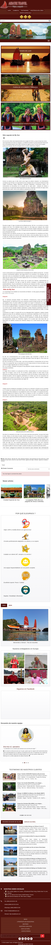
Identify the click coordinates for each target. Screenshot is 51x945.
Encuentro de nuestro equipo (11, 723)
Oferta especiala (25, 13)
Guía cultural (25, 928)
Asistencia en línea (36, 10)
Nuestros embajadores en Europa (25, 649)
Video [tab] (4, 605)
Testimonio (24, 10)
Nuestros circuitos (25, 926)
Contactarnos (26, 931)
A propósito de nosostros (25, 921)
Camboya (16, 10)
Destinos (25, 924)
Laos (9, 10)
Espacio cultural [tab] (30, 822)
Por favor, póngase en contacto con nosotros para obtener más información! (26, 448)
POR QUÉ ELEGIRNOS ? (25, 513)
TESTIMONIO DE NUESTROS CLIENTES (25, 770)
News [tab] (10, 605)
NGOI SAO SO (29, 944)
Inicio (25, 919)
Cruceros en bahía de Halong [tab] (11, 822)
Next (48, 492)
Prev (2, 492)
